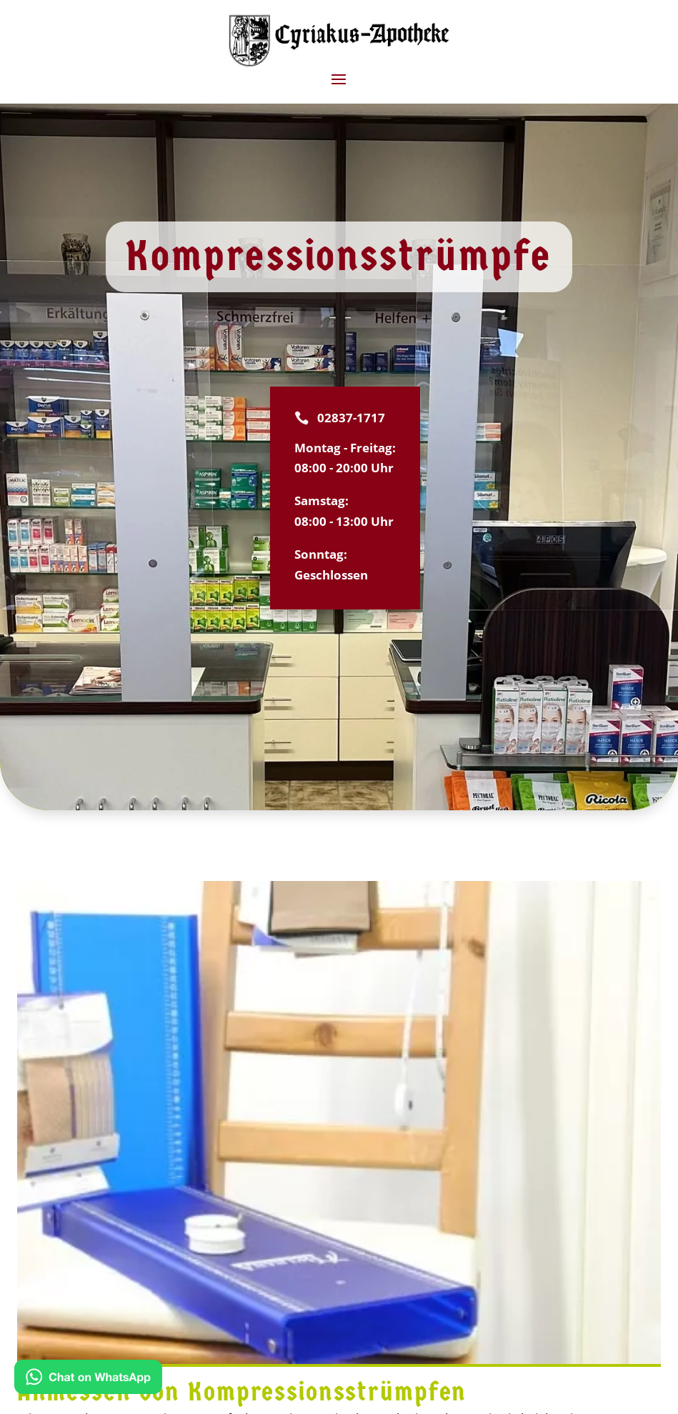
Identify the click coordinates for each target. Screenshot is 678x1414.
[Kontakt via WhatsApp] (88, 1380)
